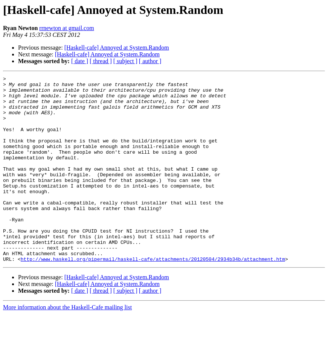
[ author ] (150, 61)
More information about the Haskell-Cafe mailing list (67, 344)
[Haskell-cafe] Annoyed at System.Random (116, 47)
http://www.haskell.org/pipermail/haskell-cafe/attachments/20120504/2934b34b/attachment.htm (153, 296)
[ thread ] (101, 61)
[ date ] (79, 61)
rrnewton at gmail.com (66, 28)
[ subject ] (125, 61)
